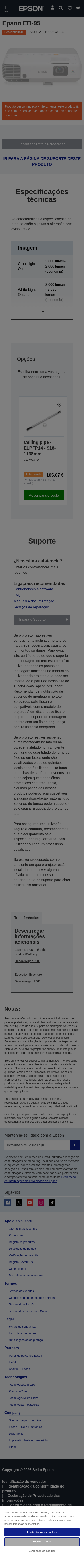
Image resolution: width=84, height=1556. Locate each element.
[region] (42, 1531)
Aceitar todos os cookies (42, 1532)
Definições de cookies (42, 1551)
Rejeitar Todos (42, 1541)
